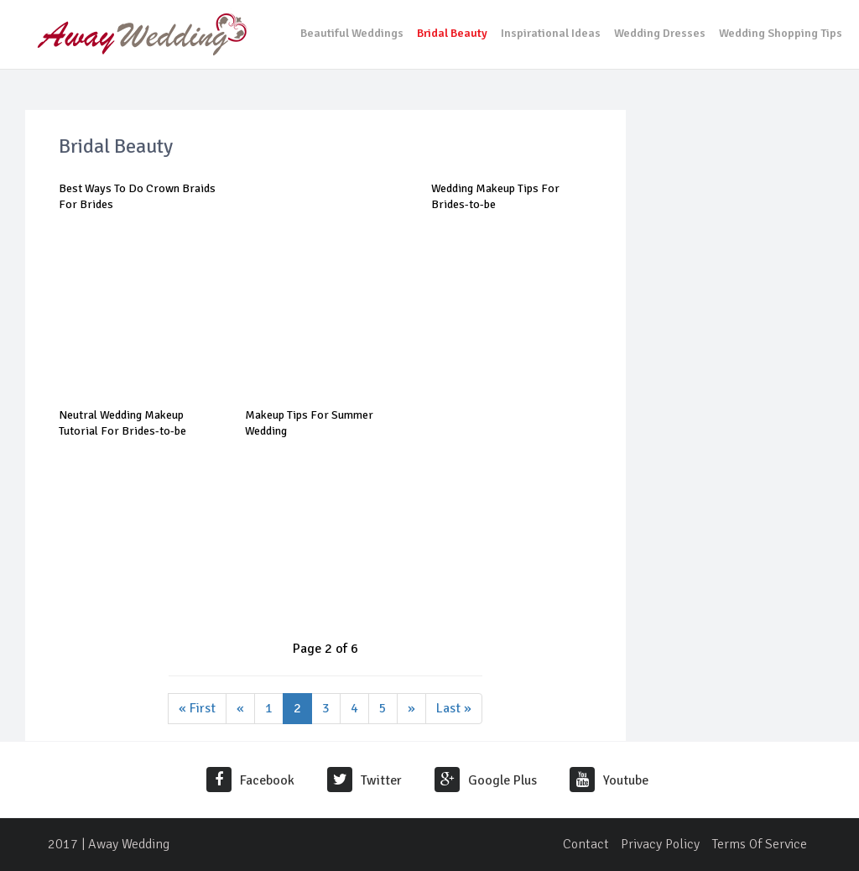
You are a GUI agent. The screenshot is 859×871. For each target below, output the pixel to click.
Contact (586, 844)
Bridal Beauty (452, 33)
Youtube (609, 780)
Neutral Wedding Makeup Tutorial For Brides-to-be (122, 422)
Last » (453, 708)
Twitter (364, 780)
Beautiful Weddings (351, 33)
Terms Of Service (759, 844)
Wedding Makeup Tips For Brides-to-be (495, 196)
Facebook (250, 780)
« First (197, 708)
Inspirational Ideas (551, 33)
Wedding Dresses (659, 33)
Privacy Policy (660, 844)
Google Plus (486, 780)
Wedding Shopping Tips (780, 33)
